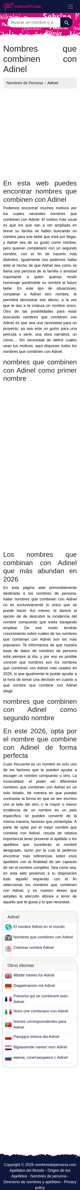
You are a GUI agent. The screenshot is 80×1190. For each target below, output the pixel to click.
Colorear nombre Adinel (33, 947)
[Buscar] (66, 22)
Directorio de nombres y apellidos (31, 1182)
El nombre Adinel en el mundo (39, 927)
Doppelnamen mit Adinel (34, 985)
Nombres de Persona (25, 83)
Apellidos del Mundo (27, 1170)
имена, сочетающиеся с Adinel (40, 1057)
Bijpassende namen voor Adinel (40, 1047)
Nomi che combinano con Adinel (40, 1011)
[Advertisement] (40, 132)
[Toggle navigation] (71, 6)
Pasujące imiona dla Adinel (36, 1037)
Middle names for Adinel (33, 975)
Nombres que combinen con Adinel (43, 937)
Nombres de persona (48, 1176)
